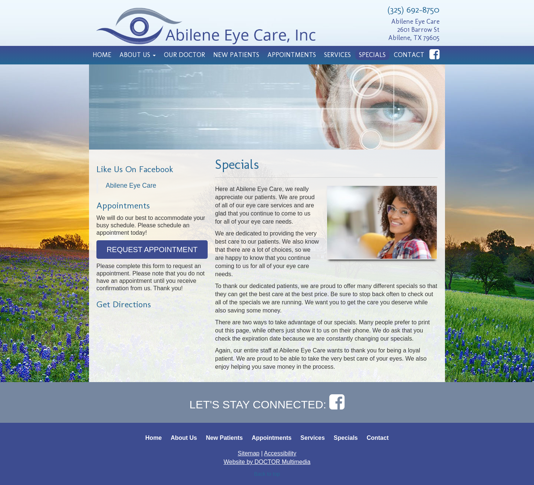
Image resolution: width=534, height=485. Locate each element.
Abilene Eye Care (131, 185)
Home (102, 55)
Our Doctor (184, 55)
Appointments (291, 55)
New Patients (236, 55)
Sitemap (249, 453)
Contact (409, 55)
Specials (372, 55)
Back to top (267, 474)
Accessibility (280, 453)
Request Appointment (151, 249)
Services (337, 55)
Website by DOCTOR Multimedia (267, 462)
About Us (137, 55)
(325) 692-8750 (413, 9)
